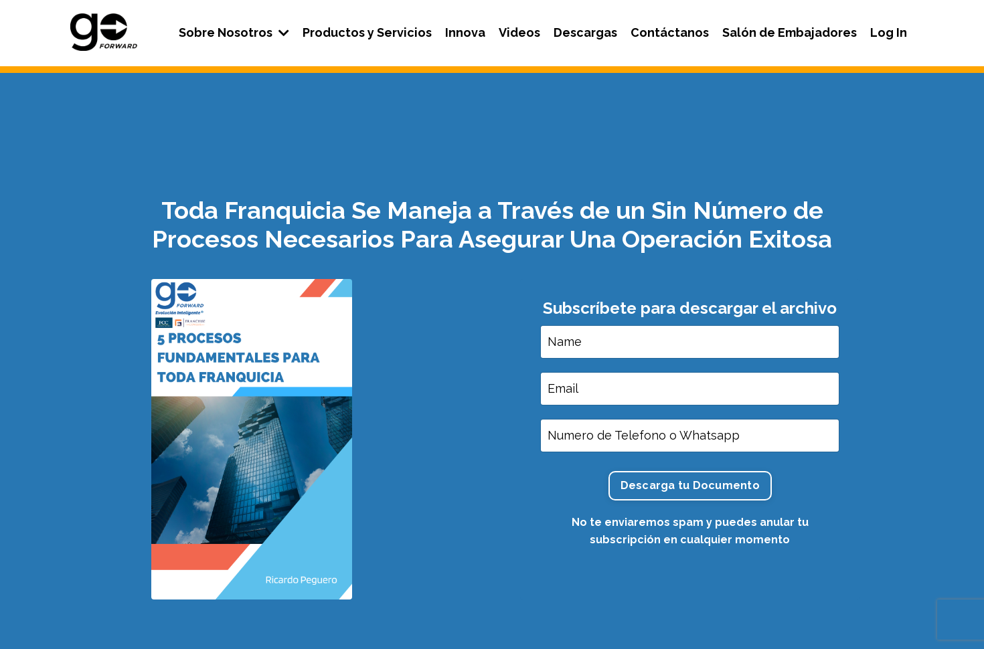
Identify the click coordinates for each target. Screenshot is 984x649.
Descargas (585, 32)
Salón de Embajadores (789, 32)
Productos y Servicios (367, 32)
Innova (465, 32)
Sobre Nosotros (234, 32)
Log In (888, 32)
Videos (519, 32)
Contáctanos (670, 32)
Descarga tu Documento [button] (690, 485)
